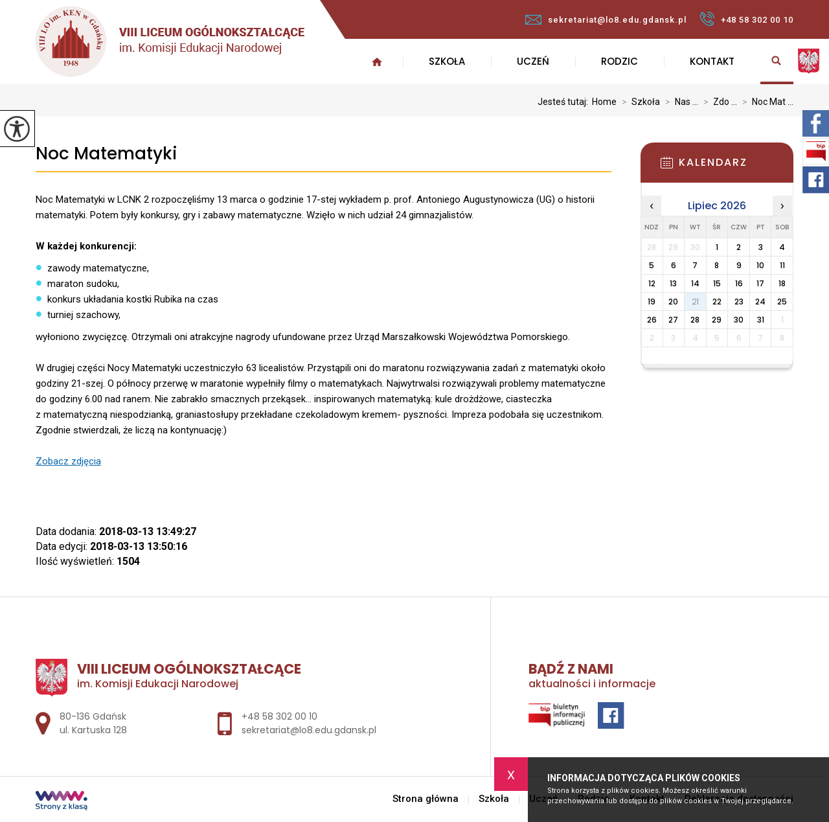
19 (651, 301)
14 (695, 283)
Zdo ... (717, 101)
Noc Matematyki (106, 154)
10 (760, 265)
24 (760, 301)
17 (760, 283)
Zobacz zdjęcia (68, 461)
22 (716, 301)
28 (694, 319)
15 (717, 283)
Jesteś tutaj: (565, 101)
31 (760, 319)
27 (673, 319)
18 (782, 283)
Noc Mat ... (765, 101)
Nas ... (679, 101)
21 (695, 301)
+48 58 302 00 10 (746, 19)
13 (673, 283)
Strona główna (377, 61)
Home (604, 101)
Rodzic (619, 61)
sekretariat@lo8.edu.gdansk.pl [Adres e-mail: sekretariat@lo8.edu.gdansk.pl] (309, 730)
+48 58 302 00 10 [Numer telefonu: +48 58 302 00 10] (279, 716)
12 (651, 283)
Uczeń (533, 61)
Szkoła (447, 61)
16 (739, 283)
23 (739, 301)
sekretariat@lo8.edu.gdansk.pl (606, 20)
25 (782, 301)
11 (782, 265)
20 (673, 301)
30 (739, 319)
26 (652, 319)
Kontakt (712, 61)
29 (716, 319)
